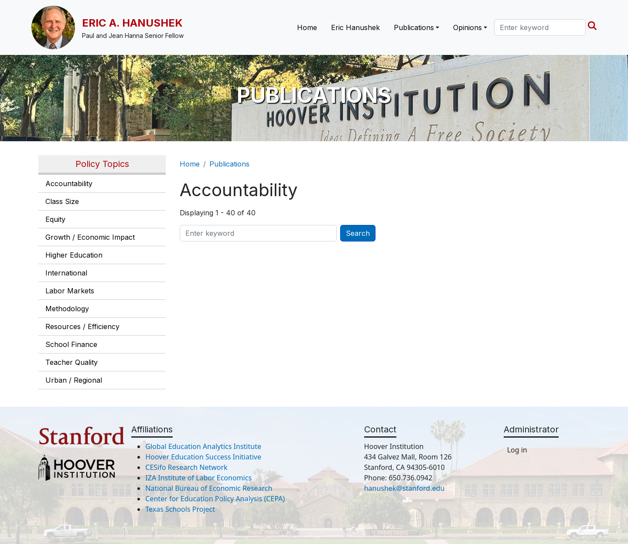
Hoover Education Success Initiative (203, 457)
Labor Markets (69, 290)
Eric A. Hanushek (132, 23)
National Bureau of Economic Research (208, 488)
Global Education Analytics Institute (203, 446)
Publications (229, 164)
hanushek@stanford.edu (404, 488)
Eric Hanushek (355, 27)
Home (307, 27)
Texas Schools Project (180, 509)
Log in (517, 450)
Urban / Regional (73, 380)
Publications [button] (414, 27)
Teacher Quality (71, 362)
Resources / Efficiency (82, 326)
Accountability (68, 183)
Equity (55, 219)
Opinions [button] (467, 27)
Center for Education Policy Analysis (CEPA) (215, 498)
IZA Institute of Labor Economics (198, 478)
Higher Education (73, 255)
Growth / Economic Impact (90, 237)
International (66, 273)
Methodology (67, 308)
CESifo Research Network (186, 467)
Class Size (62, 201)
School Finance (71, 344)
